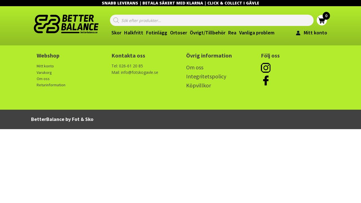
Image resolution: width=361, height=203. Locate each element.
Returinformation (51, 84)
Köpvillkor (198, 85)
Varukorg (44, 72)
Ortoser (178, 32)
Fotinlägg (156, 32)
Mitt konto (45, 66)
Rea (232, 32)
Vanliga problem (256, 32)
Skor (116, 32)
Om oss (43, 78)
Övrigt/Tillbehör (207, 32)
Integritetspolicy (206, 76)
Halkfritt (133, 32)
